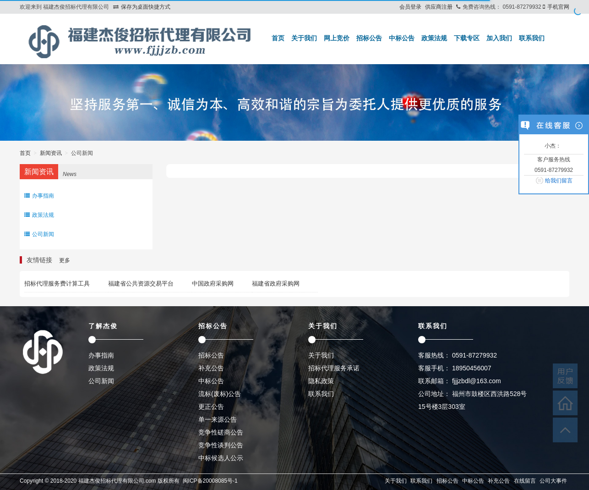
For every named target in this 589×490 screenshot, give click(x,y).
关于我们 (304, 38)
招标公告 (369, 38)
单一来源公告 (217, 419)
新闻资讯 (51, 153)
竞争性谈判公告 (220, 445)
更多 (64, 260)
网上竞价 (336, 38)
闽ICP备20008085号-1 (210, 481)
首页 (278, 38)
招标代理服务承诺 (334, 368)
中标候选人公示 (220, 458)
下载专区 (467, 38)
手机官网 (558, 7)
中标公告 (401, 38)
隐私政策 (321, 381)
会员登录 (410, 7)
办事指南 (39, 196)
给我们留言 (559, 180)
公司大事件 (553, 481)
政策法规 (434, 38)
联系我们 (532, 38)
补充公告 (211, 368)
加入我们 (499, 38)
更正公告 (211, 406)
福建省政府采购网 (276, 283)
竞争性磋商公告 (220, 432)
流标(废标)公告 (219, 393)
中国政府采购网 (213, 283)
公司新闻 (39, 234)
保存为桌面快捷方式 (145, 7)
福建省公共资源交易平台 (141, 283)
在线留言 (525, 481)
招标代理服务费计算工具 (57, 283)
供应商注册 (439, 7)
